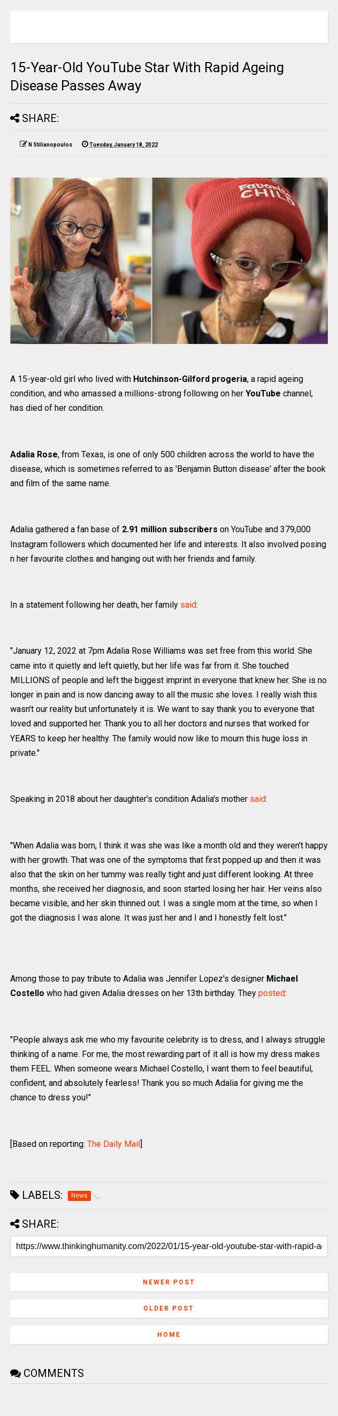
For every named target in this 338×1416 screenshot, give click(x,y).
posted (271, 993)
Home (169, 1334)
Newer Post (169, 1282)
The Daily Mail (113, 1144)
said (188, 605)
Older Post (168, 1308)
